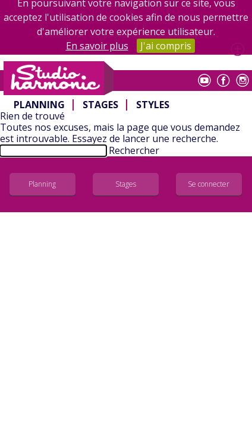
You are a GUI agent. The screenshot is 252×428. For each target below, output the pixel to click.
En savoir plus (97, 45)
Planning (39, 104)
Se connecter (208, 184)
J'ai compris (165, 45)
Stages (100, 104)
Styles (152, 104)
